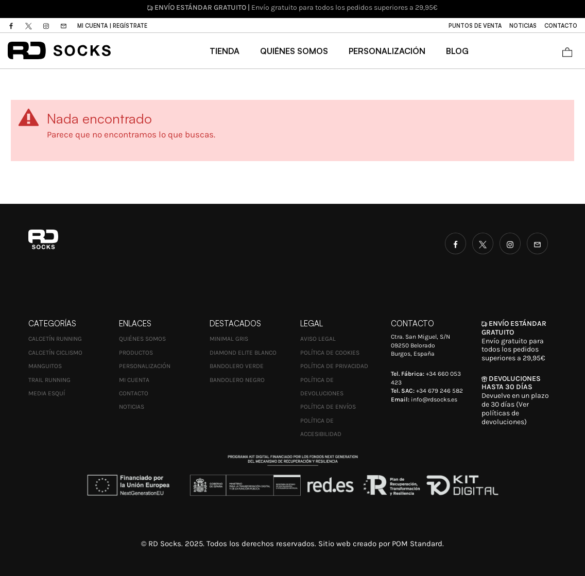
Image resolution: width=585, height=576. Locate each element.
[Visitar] (12, 25)
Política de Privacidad (334, 366)
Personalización (144, 366)
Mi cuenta (134, 379)
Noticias (131, 406)
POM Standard (417, 543)
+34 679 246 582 (439, 390)
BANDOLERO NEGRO (237, 379)
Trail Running (49, 379)
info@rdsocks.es (434, 399)
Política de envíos (328, 406)
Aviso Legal (318, 338)
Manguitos (45, 366)
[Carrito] (567, 51)
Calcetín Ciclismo (55, 352)
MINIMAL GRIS (229, 338)
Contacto (133, 393)
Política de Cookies (329, 352)
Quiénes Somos (142, 338)
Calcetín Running (55, 338)
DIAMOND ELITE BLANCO (243, 352)
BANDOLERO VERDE (237, 366)
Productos (136, 352)
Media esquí (46, 393)
